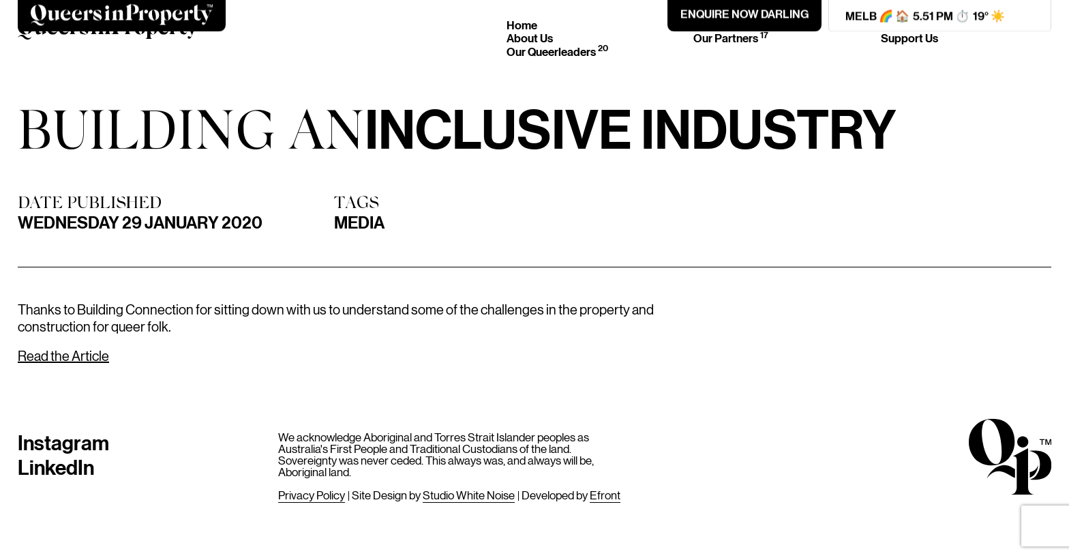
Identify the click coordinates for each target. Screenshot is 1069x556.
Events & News (736, 25)
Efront (605, 494)
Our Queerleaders (557, 51)
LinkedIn (56, 466)
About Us (530, 38)
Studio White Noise (469, 494)
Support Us (909, 38)
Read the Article (63, 355)
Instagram (63, 442)
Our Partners (730, 38)
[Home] (108, 32)
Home (522, 25)
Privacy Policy (311, 494)
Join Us (899, 25)
